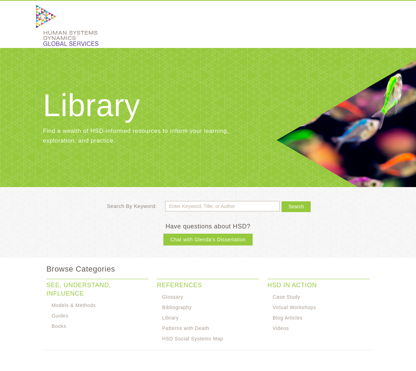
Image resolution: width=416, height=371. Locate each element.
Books (59, 326)
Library (170, 318)
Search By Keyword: (132, 206)
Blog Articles (287, 318)
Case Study (286, 297)
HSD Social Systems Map (192, 338)
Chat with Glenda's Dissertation (208, 239)
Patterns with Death (185, 328)
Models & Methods (74, 305)
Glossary (172, 297)
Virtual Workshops (294, 307)
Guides (60, 315)
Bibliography (176, 307)
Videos (280, 328)
